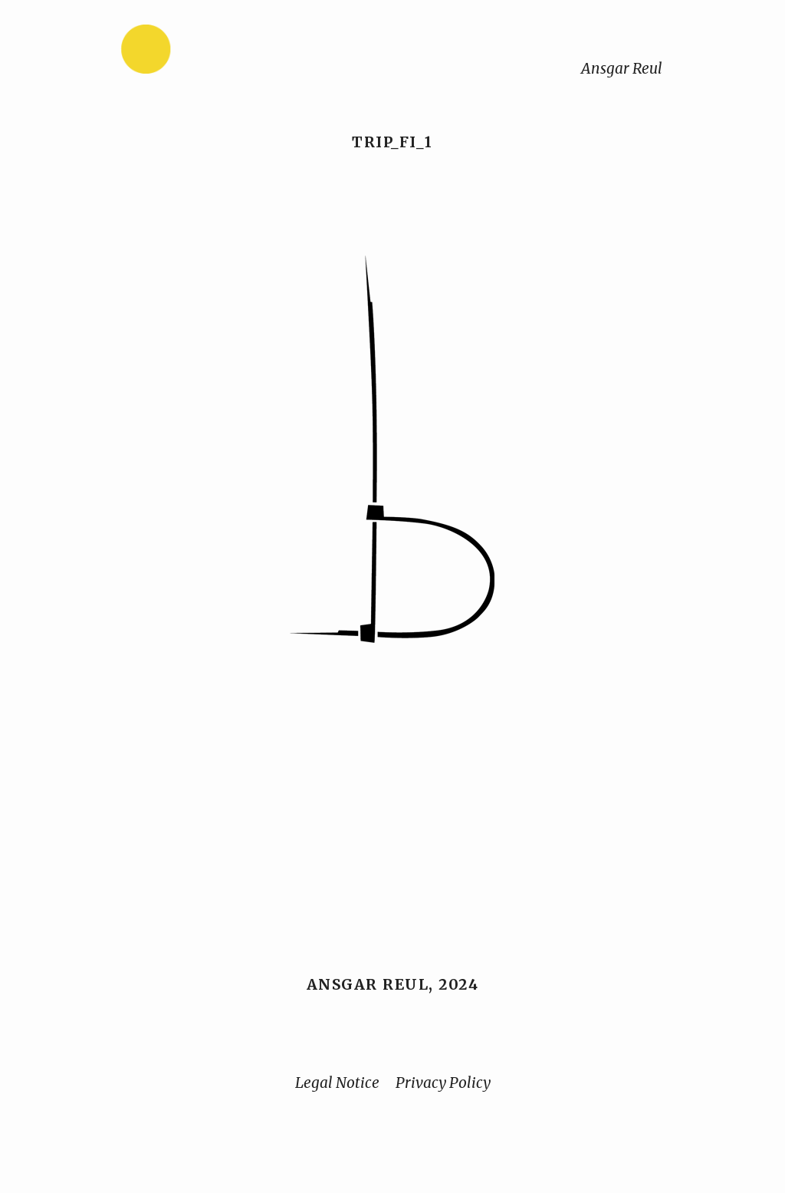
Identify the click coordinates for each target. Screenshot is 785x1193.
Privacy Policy (443, 1082)
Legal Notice (337, 1082)
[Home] (194, 53)
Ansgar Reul (621, 68)
